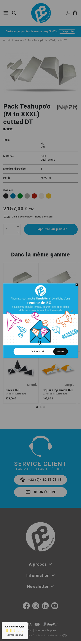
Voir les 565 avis (15, 634)
